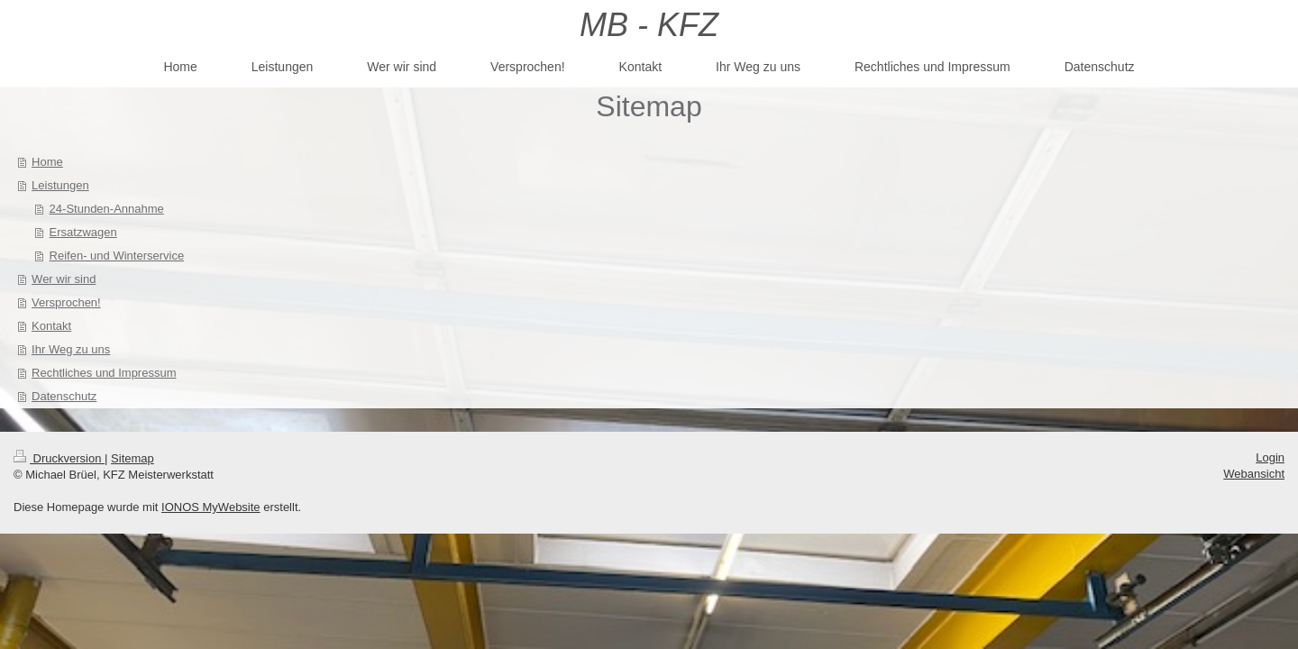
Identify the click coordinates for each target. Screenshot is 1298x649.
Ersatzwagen (83, 232)
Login (1270, 457)
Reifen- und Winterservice (117, 255)
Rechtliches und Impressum (104, 372)
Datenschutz (64, 396)
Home (47, 162)
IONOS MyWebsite (211, 507)
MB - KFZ (649, 24)
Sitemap (132, 458)
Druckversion (59, 458)
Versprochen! (66, 302)
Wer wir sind (64, 279)
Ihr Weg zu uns (71, 349)
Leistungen (60, 185)
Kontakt (51, 326)
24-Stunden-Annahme (107, 208)
